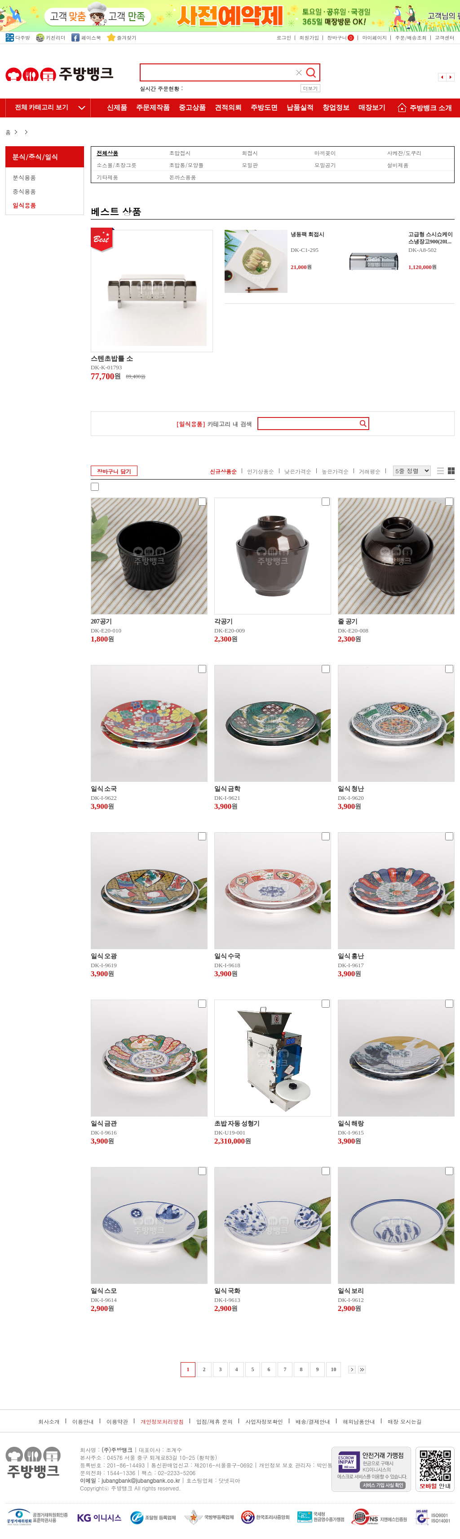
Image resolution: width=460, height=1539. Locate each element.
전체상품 (107, 152)
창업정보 (336, 107)
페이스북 (86, 37)
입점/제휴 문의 (214, 1421)
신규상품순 (223, 471)
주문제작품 (153, 107)
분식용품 (24, 177)
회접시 (250, 152)
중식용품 (24, 191)
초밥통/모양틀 (186, 165)
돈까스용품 (182, 177)
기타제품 (107, 177)
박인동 (325, 1465)
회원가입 (309, 37)
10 (333, 1369)
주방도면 (264, 107)
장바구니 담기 (114, 471)
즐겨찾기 (122, 37)
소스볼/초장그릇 (117, 165)
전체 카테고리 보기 (41, 107)
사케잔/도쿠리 (404, 152)
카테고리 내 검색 (214, 424)
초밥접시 (180, 152)
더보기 (310, 88)
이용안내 (83, 1421)
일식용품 (24, 205)
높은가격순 (335, 471)
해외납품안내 (359, 1421)
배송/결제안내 (313, 1421)
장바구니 (340, 37)
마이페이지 (374, 37)
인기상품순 (260, 471)
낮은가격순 (297, 471)
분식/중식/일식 (35, 157)
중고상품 (192, 107)
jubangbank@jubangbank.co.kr (141, 1480)
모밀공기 (325, 165)
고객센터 (445, 37)
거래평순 (369, 471)
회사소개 (49, 1421)
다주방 (17, 37)
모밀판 (250, 165)
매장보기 (371, 107)
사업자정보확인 (264, 1421)
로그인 (283, 37)
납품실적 (300, 107)
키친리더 (51, 37)
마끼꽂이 (325, 152)
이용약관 (117, 1421)
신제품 (117, 107)
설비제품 (397, 165)
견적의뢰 (228, 107)
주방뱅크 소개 (423, 108)
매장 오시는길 (405, 1421)
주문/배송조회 (411, 37)
